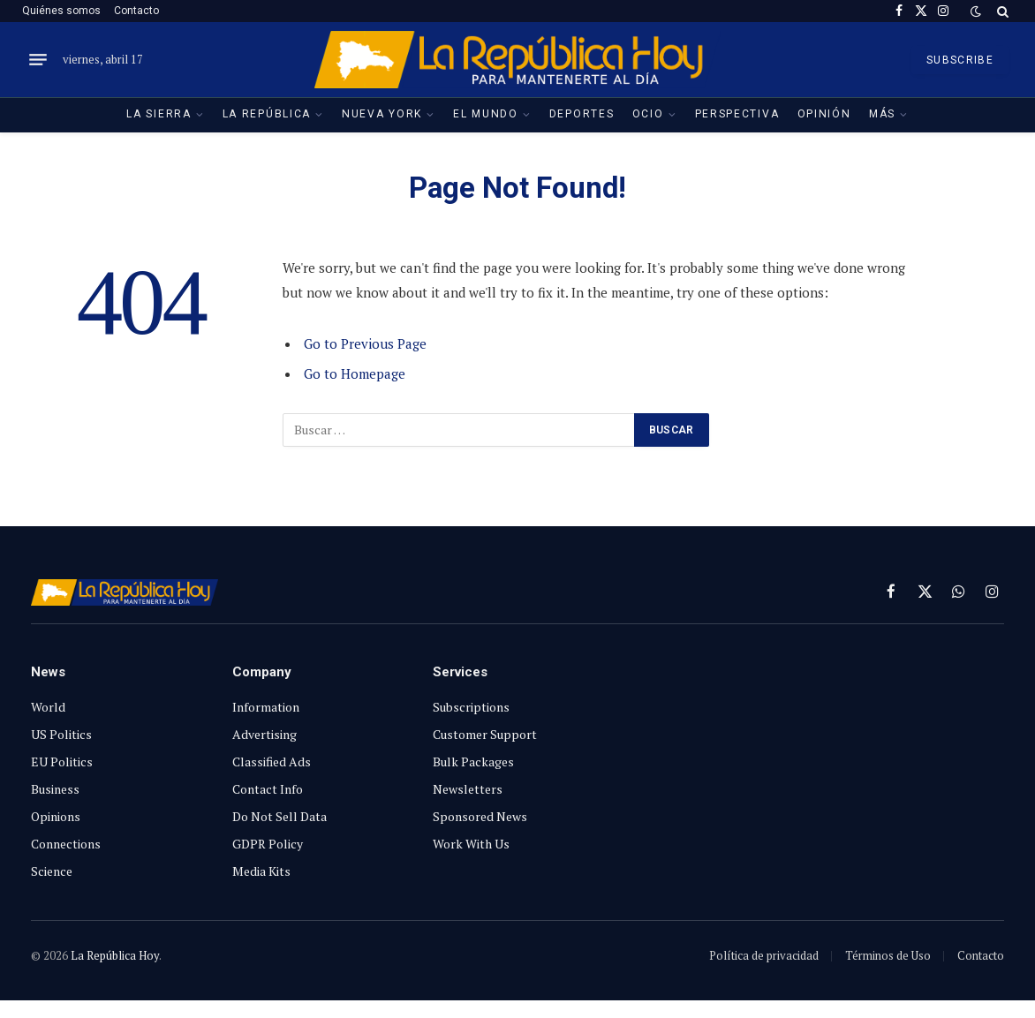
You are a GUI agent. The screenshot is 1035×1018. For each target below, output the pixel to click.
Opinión (824, 114)
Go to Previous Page (365, 343)
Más (882, 114)
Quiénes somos (61, 10)
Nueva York (382, 114)
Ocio (648, 114)
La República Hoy (115, 955)
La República (267, 114)
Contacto (136, 10)
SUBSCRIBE (959, 60)
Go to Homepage (354, 373)
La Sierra (158, 114)
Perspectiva (737, 114)
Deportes (582, 114)
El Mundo (485, 114)
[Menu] (38, 60)
